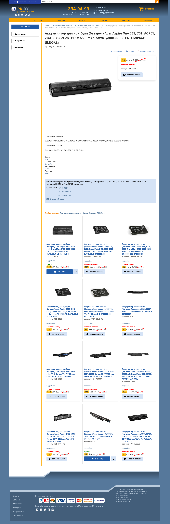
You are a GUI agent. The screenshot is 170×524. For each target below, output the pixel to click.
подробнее (50, 261)
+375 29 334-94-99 (65, 188)
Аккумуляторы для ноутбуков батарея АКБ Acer (90, 26)
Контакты (126, 20)
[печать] (130, 51)
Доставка (61, 20)
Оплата (82, 20)
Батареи (16, 500)
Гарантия (103, 20)
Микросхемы (18, 512)
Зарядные (17, 508)
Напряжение (20, 41)
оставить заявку (133, 75)
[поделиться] (116, 51)
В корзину (61, 271)
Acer (46, 159)
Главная (47, 26)
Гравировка (37, 20)
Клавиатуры (18, 504)
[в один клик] (75, 271)
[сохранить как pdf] (146, 51)
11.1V (47, 169)
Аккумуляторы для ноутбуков (62, 26)
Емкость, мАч (21, 34)
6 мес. (47, 173)
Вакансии (148, 20)
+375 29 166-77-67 (65, 195)
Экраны (16, 496)
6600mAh (48, 164)
